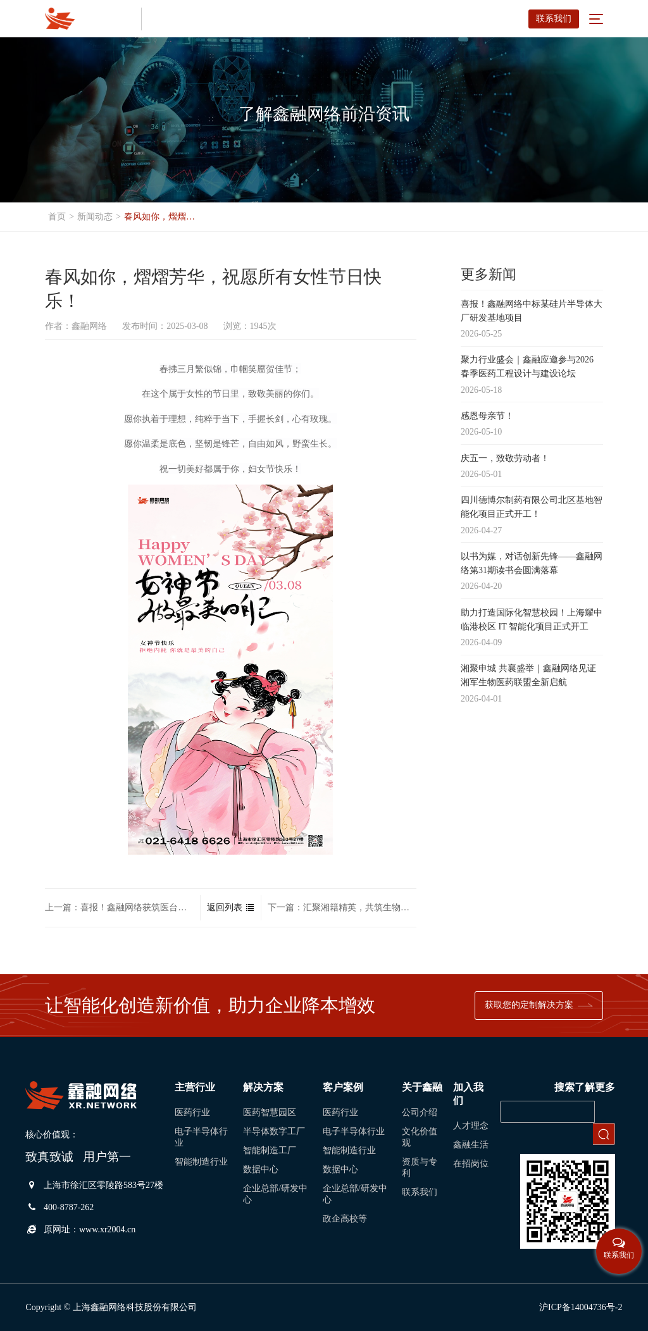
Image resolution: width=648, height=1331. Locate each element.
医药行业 (192, 1112)
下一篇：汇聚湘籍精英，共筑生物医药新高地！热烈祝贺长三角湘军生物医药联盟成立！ (342, 908)
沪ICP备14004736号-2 (580, 1307)
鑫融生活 (471, 1144)
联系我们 (553, 18)
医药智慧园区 (269, 1112)
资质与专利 (419, 1167)
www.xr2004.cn (107, 1229)
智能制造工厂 (269, 1150)
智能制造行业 (201, 1162)
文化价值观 (419, 1137)
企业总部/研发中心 (275, 1194)
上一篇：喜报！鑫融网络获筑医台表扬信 (119, 908)
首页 (57, 216)
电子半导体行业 (201, 1137)
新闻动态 (95, 216)
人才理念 (471, 1125)
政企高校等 (345, 1218)
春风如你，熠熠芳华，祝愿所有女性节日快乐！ (163, 216)
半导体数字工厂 (274, 1131)
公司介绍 (419, 1112)
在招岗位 (471, 1163)
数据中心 (260, 1169)
